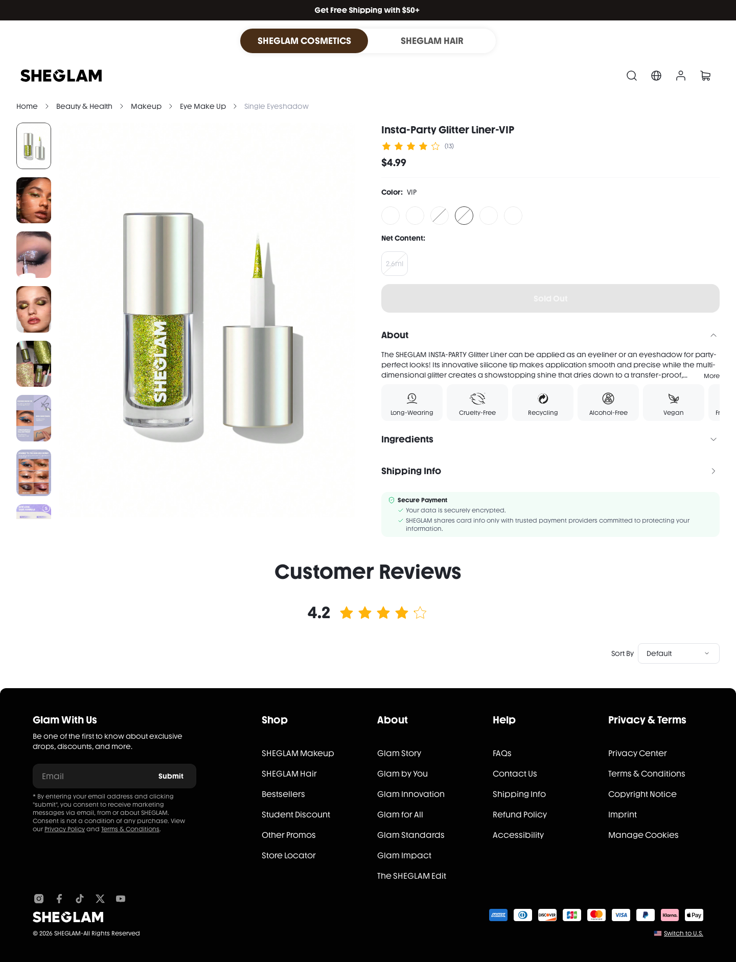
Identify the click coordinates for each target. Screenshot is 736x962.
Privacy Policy (64, 829)
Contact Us (515, 774)
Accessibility (518, 835)
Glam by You (402, 774)
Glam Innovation (411, 794)
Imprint (622, 814)
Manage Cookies (643, 835)
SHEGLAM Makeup (298, 753)
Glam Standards (411, 835)
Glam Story (399, 753)
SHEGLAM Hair (289, 774)
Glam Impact (404, 855)
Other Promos (289, 835)
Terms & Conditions (130, 829)
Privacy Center (637, 753)
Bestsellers (283, 794)
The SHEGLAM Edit (411, 876)
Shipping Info (519, 794)
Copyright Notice (642, 794)
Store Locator (289, 855)
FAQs (502, 753)
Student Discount (296, 814)
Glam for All (400, 814)
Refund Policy (520, 814)
